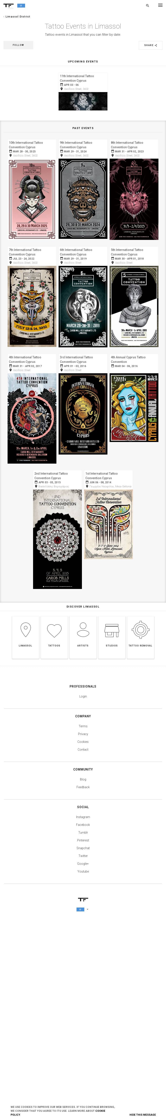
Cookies (83, 937)
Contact (83, 945)
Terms (83, 922)
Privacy (83, 929)
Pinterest (83, 1036)
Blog (83, 975)
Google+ (83, 1059)
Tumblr (83, 1028)
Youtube (83, 1067)
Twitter (83, 1051)
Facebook (83, 1020)
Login (83, 892)
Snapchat (83, 1043)
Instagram (83, 1012)
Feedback (83, 982)
